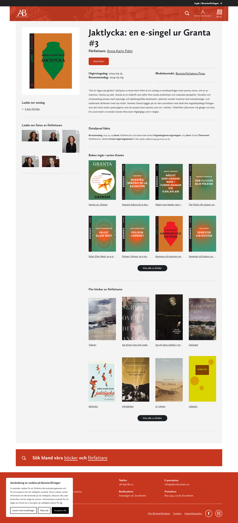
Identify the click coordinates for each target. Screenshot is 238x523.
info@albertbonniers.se (177, 484)
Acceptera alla (60, 510)
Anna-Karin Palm (120, 51)
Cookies (177, 513)
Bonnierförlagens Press (190, 73)
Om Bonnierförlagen (159, 513)
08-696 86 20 (126, 484)
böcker (71, 458)
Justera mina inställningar (23, 510)
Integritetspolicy (193, 513)
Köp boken (98, 61)
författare (97, 458)
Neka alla (44, 510)
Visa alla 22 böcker (152, 268)
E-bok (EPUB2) (32, 109)
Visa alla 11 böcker (152, 418)
